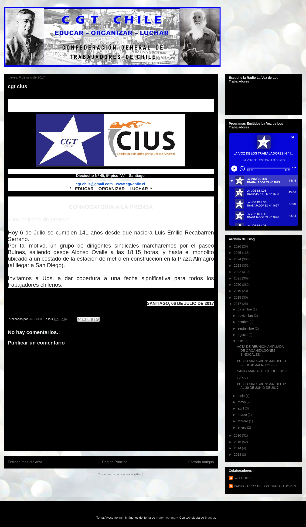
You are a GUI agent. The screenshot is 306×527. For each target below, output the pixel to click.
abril (241, 408)
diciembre (245, 309)
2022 (238, 272)
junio (241, 396)
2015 (238, 442)
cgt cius (242, 377)
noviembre (246, 315)
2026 (238, 246)
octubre (244, 322)
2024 (238, 259)
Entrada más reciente (25, 462)
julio (241, 341)
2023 (238, 265)
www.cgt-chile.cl (130, 184)
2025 (238, 253)
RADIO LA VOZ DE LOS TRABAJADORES (265, 486)
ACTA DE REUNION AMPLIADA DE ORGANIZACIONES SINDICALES (260, 350)
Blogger (210, 517)
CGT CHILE (242, 478)
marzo (243, 415)
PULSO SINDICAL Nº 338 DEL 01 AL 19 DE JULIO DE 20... (261, 363)
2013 (238, 454)
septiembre (246, 328)
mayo (242, 402)
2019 (238, 291)
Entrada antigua (201, 462)
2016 (238, 435)
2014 (238, 448)
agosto (243, 335)
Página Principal (115, 462)
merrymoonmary (167, 517)
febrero (243, 421)
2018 (238, 297)
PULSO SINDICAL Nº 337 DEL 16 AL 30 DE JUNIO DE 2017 (261, 386)
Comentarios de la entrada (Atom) (120, 474)
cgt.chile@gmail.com (94, 184)
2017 (238, 304)
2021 (238, 278)
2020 (238, 284)
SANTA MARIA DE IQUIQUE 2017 (262, 371)
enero (242, 427)
